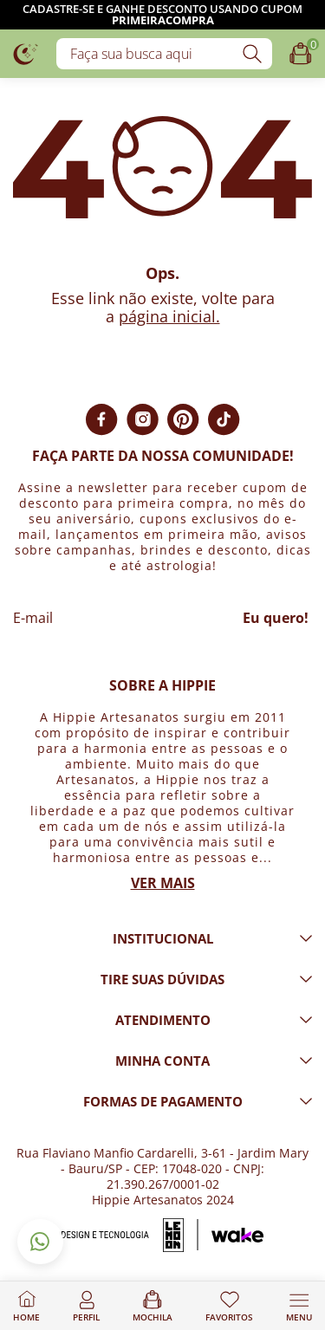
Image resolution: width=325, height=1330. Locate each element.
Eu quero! (276, 617)
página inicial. (169, 316)
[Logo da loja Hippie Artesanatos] (26, 53)
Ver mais (163, 883)
